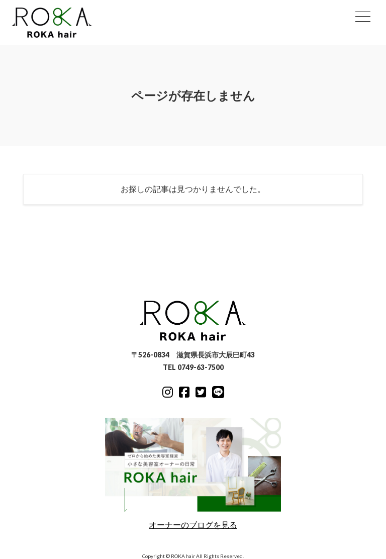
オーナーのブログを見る (193, 473)
